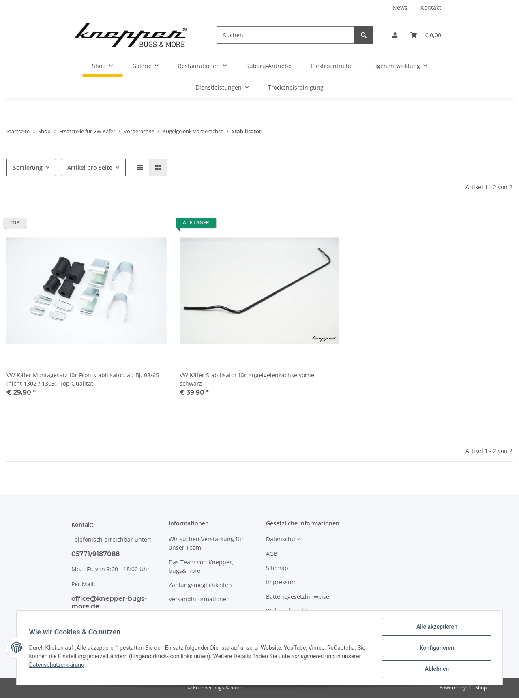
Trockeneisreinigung (296, 87)
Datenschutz (283, 539)
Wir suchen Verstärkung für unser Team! (206, 543)
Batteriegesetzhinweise (297, 596)
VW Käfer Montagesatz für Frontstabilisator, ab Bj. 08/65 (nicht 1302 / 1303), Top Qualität (82, 379)
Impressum (281, 582)
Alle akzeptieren (436, 627)
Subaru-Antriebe (269, 66)
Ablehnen (436, 669)
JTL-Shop (477, 687)
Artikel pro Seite (89, 167)
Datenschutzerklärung (57, 665)
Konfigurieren (436, 648)
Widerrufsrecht (286, 611)
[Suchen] (286, 35)
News (399, 7)
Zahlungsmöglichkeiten (200, 585)
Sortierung (28, 167)
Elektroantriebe (332, 66)
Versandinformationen (199, 599)
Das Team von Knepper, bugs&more (201, 566)
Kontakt (430, 7)
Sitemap (277, 568)
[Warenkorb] (426, 35)
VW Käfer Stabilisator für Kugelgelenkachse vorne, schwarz (248, 379)
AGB (271, 553)
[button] (395, 35)
